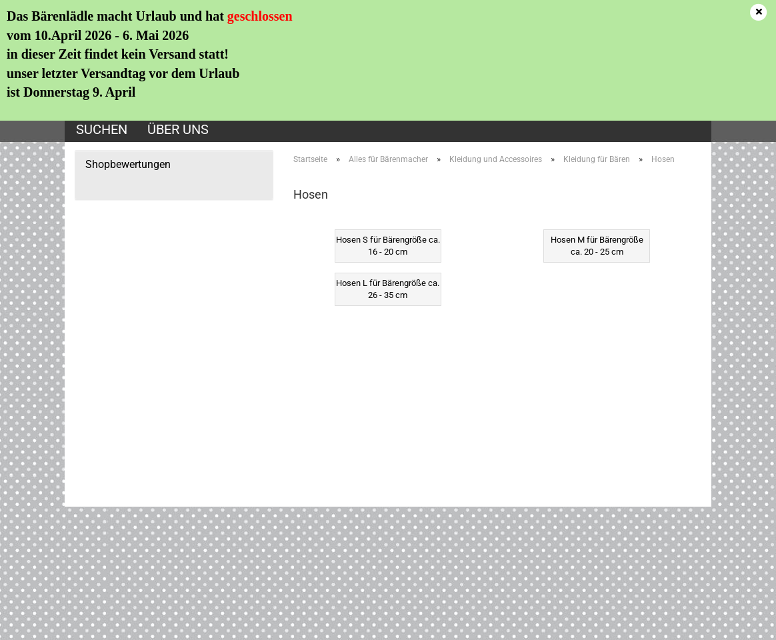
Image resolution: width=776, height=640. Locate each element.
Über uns (178, 129)
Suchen (101, 129)
